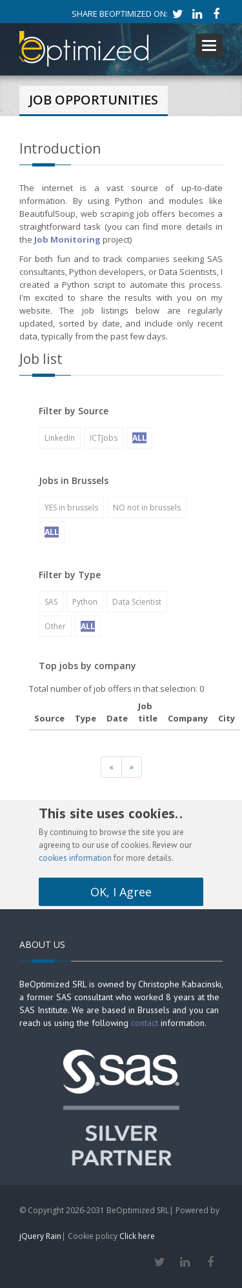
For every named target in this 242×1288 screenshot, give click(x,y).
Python (84, 601)
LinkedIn (60, 437)
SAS (51, 601)
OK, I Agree (121, 892)
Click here (137, 1236)
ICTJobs (103, 437)
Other (55, 626)
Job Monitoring (67, 239)
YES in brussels (71, 507)
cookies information (75, 857)
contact (144, 1023)
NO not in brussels (147, 507)
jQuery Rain (40, 1236)
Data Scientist (136, 601)
